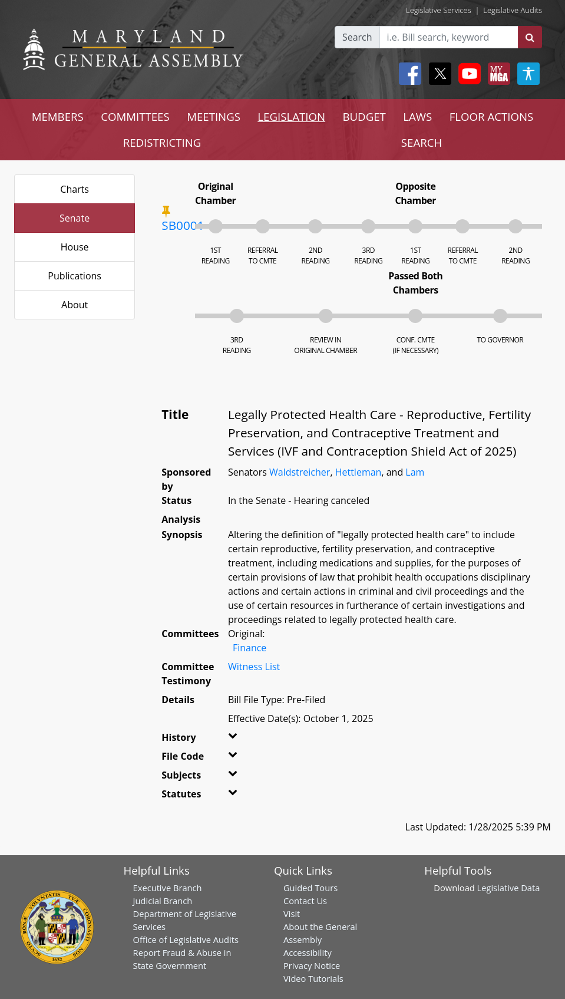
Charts (74, 189)
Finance (249, 647)
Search (357, 37)
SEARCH (421, 142)
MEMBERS (58, 116)
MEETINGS (213, 116)
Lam (414, 472)
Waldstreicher (299, 472)
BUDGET (363, 116)
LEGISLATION (291, 116)
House (75, 246)
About (74, 304)
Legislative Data (508, 888)
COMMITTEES (135, 116)
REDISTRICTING (162, 142)
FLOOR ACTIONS (492, 116)
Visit (291, 913)
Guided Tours (310, 888)
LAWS (417, 116)
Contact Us (305, 900)
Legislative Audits (512, 10)
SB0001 (182, 225)
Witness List (254, 666)
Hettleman (358, 472)
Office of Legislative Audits (186, 939)
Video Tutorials (313, 978)
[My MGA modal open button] (496, 73)
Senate (75, 218)
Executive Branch (167, 888)
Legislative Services (438, 10)
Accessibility (307, 952)
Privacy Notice (311, 965)
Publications (74, 275)
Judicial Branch (163, 900)
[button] (235, 739)
